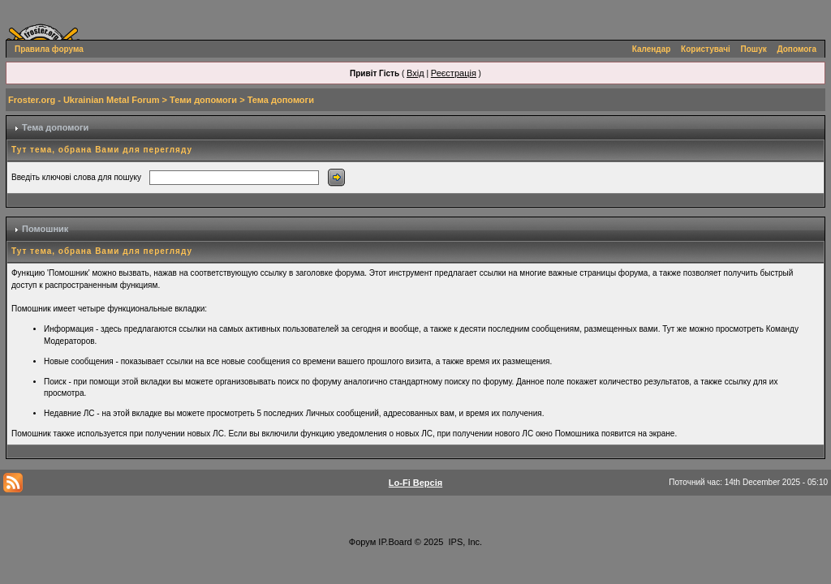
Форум (362, 542)
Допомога (796, 49)
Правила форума (49, 49)
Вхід (415, 73)
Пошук (754, 49)
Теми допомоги (203, 100)
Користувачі (705, 49)
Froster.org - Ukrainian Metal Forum (83, 100)
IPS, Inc (464, 542)
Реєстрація (453, 73)
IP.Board (394, 542)
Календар (651, 49)
